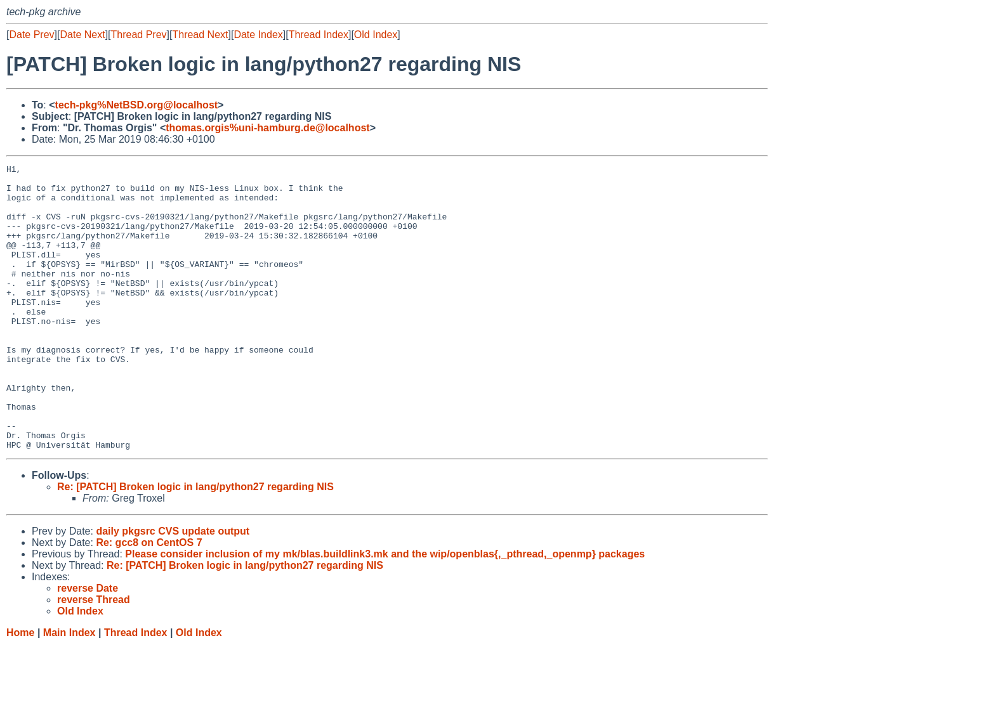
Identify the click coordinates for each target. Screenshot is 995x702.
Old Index (375, 34)
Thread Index (318, 34)
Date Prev (31, 34)
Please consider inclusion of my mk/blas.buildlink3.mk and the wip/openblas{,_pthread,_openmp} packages (385, 611)
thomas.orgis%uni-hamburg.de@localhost (267, 127)
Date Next (82, 34)
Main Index (69, 689)
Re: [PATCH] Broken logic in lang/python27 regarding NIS (195, 543)
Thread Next (200, 34)
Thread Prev (139, 34)
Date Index (258, 34)
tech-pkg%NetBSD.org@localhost (136, 105)
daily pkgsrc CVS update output (172, 588)
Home (20, 689)
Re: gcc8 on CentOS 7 (149, 599)
